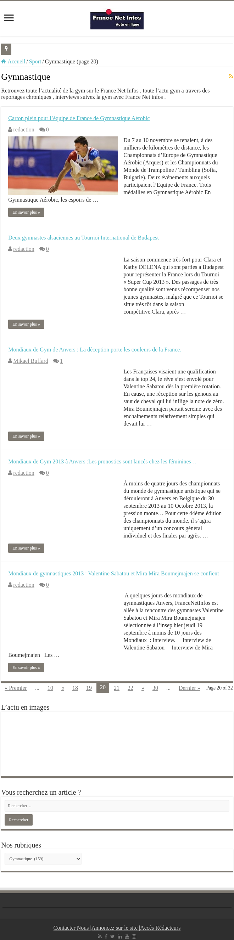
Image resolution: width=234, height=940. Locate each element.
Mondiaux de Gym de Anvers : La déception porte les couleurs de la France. (94, 350)
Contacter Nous (72, 928)
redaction (23, 129)
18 (75, 688)
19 (89, 688)
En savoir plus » (26, 212)
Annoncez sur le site (115, 928)
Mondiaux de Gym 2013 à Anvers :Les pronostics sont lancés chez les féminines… (102, 461)
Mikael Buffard (30, 361)
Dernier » (189, 688)
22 (130, 688)
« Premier (16, 688)
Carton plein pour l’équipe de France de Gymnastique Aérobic (79, 118)
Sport (35, 61)
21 (116, 688)
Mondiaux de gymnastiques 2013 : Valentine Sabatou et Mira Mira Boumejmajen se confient (113, 573)
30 (155, 688)
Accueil (13, 61)
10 (50, 688)
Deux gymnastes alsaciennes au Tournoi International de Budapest (83, 238)
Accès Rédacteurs (160, 928)
